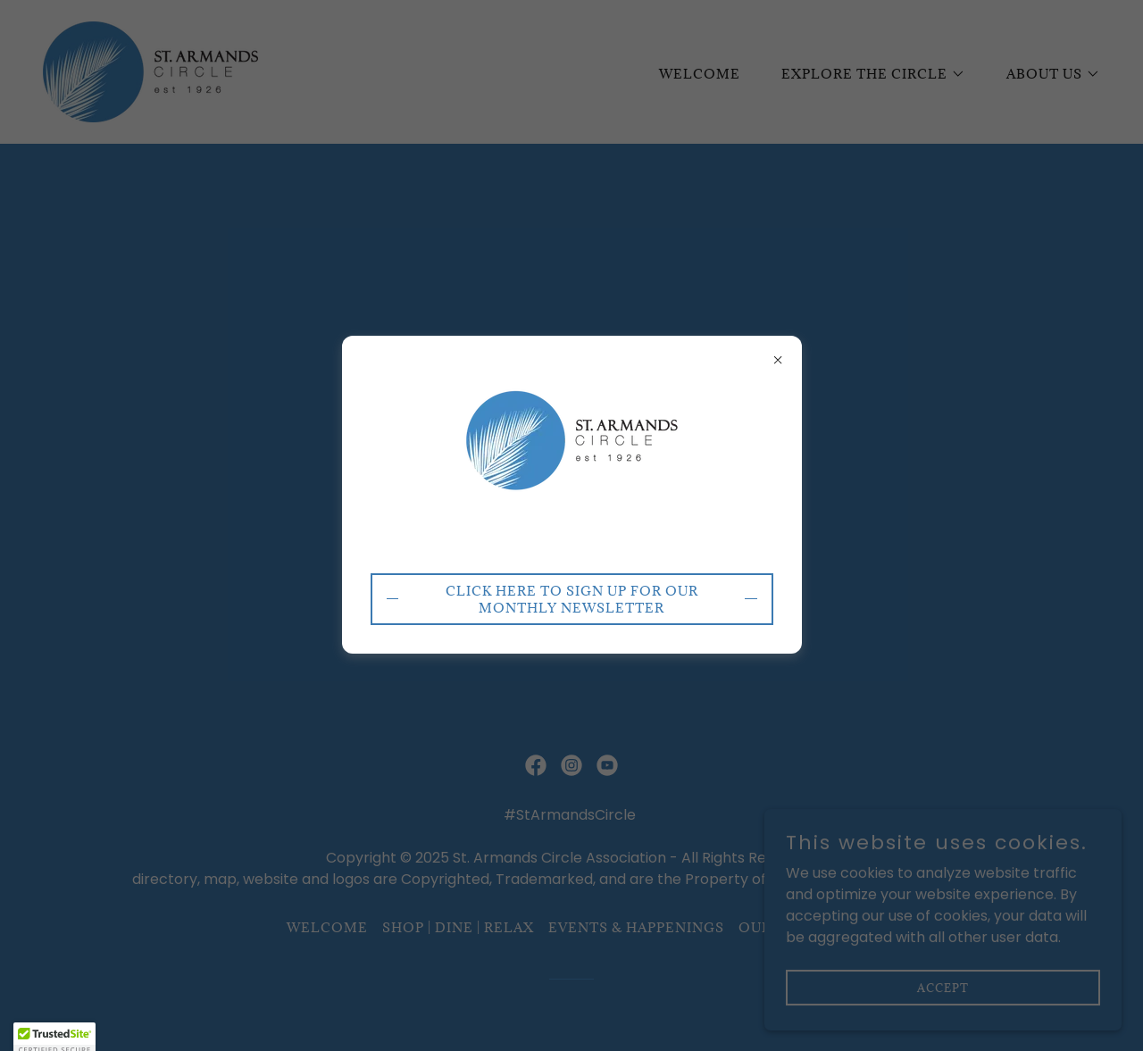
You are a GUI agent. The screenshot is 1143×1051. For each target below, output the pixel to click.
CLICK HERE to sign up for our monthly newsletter (572, 599)
